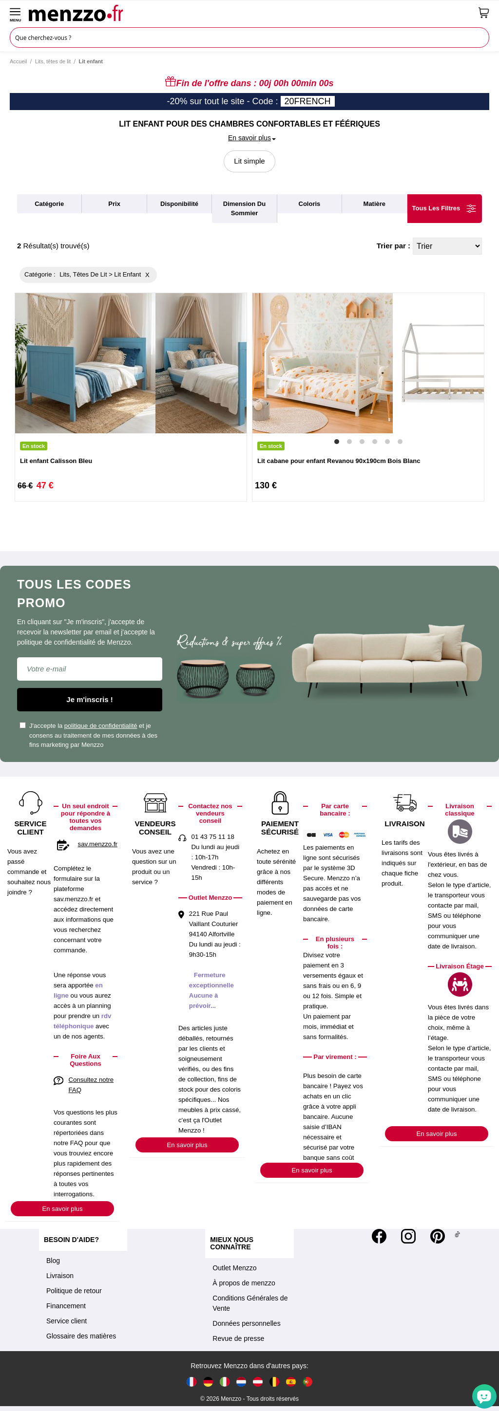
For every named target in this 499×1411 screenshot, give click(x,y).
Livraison (60, 1276)
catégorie (49, 203)
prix (114, 203)
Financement (66, 1306)
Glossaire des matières (81, 1336)
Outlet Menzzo (234, 1268)
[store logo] (250, 12)
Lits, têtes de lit (53, 61)
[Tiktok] (457, 1236)
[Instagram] (408, 1236)
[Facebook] (379, 1236)
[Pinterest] (437, 1236)
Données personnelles (246, 1323)
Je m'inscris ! (89, 699)
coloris (310, 203)
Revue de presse (238, 1338)
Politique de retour (74, 1291)
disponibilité (179, 203)
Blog (53, 1260)
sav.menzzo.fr (97, 844)
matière (375, 203)
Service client (66, 1321)
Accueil (18, 61)
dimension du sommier (244, 208)
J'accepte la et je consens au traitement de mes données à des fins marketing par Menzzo (88, 735)
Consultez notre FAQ (91, 1085)
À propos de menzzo (243, 1283)
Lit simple (249, 161)
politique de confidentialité (100, 725)
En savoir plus (62, 1208)
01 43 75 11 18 (213, 836)
